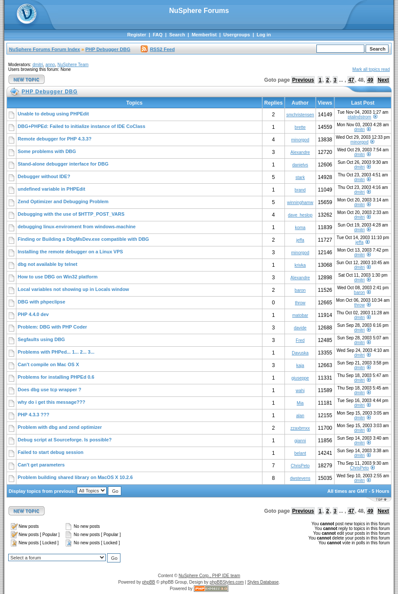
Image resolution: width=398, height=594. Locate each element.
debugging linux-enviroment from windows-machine (77, 226)
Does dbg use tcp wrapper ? (49, 389)
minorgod (300, 139)
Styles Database (263, 582)
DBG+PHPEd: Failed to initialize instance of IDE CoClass (81, 126)
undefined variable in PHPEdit (51, 189)
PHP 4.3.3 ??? (33, 414)
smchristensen (300, 114)
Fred (300, 340)
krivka (300, 265)
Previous (303, 80)
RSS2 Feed (157, 49)
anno (50, 64)
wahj (300, 390)
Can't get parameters (41, 464)
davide (300, 328)
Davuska (300, 353)
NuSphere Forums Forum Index (44, 49)
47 (351, 80)
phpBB (148, 582)
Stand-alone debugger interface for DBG (63, 163)
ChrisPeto (300, 465)
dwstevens (300, 478)
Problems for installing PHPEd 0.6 (56, 377)
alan (300, 415)
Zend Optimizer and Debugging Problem (63, 201)
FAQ (158, 34)
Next (383, 80)
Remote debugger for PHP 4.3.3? (55, 138)
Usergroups (236, 34)
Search (177, 34)
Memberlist (204, 34)
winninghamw (300, 202)
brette (300, 127)
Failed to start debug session (50, 452)
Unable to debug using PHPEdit (53, 113)
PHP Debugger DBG (107, 49)
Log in (263, 34)
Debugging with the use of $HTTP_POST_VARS (71, 214)
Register (136, 34)
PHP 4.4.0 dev (33, 314)
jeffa (300, 240)
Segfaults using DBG (41, 339)
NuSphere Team (72, 64)
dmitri (37, 64)
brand (300, 190)
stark (300, 177)
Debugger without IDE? (44, 176)
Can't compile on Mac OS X (48, 364)
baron (300, 290)
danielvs (300, 165)
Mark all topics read (371, 69)
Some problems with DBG (47, 151)
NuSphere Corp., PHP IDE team (209, 575)
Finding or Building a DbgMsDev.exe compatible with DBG (83, 239)
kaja (300, 365)
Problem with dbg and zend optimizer (60, 427)
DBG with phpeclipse (41, 301)
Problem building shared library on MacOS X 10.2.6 (75, 477)
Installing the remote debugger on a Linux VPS (70, 251)
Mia (300, 403)
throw (300, 302)
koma (300, 227)
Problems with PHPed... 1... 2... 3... (56, 351)
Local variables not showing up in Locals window (73, 289)
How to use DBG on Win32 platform (58, 276)
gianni (300, 440)
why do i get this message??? (51, 402)
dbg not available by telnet (47, 264)
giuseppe (300, 378)
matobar (300, 315)
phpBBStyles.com (227, 582)
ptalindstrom (359, 117)
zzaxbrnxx (300, 428)
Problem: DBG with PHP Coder (52, 326)
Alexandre (300, 152)
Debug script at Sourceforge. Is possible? (65, 439)
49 (370, 80)
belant (300, 453)
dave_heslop (300, 215)
